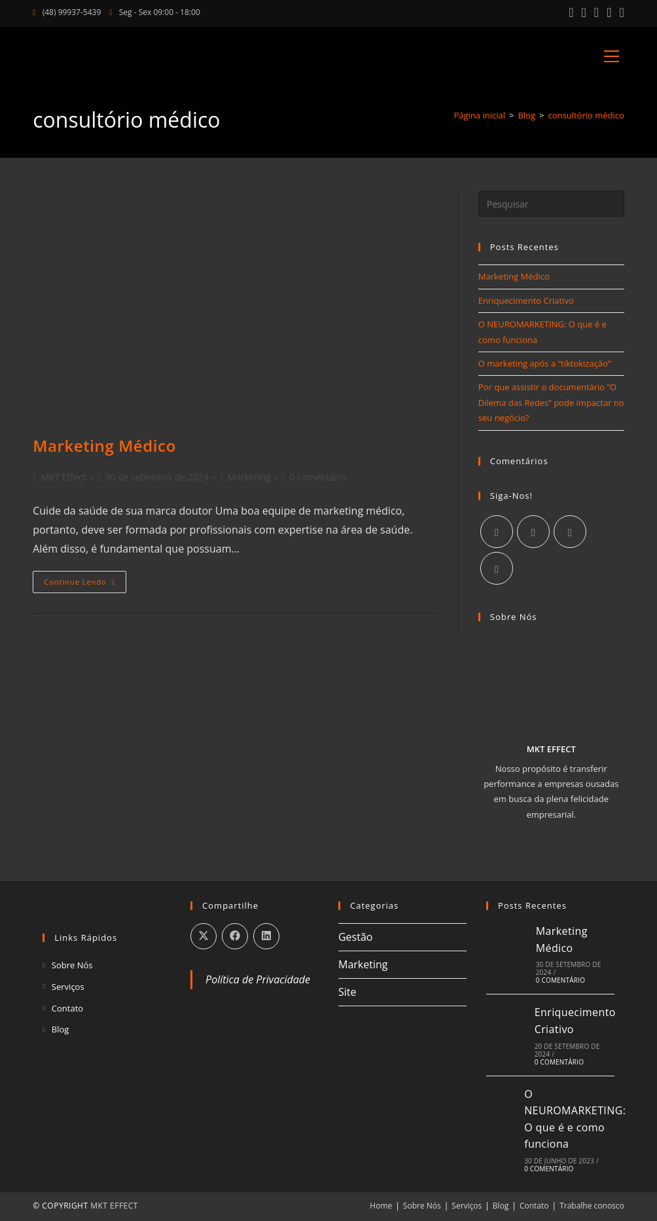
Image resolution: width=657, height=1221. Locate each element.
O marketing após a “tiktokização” (544, 363)
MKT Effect (63, 477)
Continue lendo (85, 584)
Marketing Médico (104, 445)
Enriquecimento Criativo (526, 300)
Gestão (355, 937)
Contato (67, 1008)
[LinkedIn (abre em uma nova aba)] (596, 12)
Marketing (249, 477)
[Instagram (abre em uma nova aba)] (584, 12)
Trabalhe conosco (591, 1205)
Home (381, 1205)
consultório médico (586, 115)
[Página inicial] (480, 115)
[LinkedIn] (570, 531)
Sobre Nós (72, 965)
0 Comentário (560, 980)
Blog (60, 1029)
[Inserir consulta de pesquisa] (551, 204)
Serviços (68, 987)
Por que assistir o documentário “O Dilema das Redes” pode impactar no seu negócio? (551, 402)
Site (347, 992)
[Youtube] (496, 568)
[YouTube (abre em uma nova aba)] (609, 12)
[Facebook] (496, 531)
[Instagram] (533, 531)
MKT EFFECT (114, 1205)
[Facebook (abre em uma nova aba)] (571, 12)
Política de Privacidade (257, 979)
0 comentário (317, 477)
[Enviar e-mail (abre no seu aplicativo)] (619, 12)
